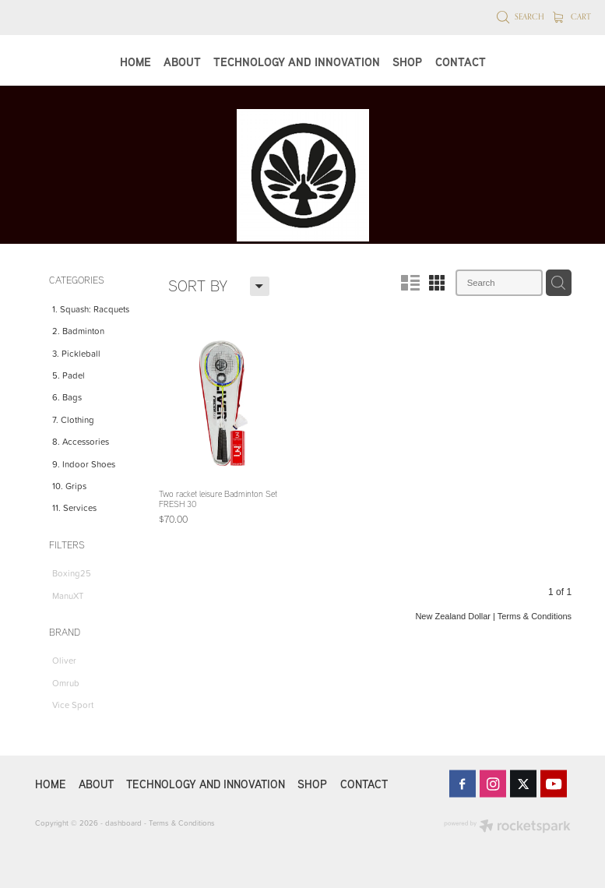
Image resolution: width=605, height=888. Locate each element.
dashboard (123, 822)
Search (520, 16)
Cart (572, 16)
